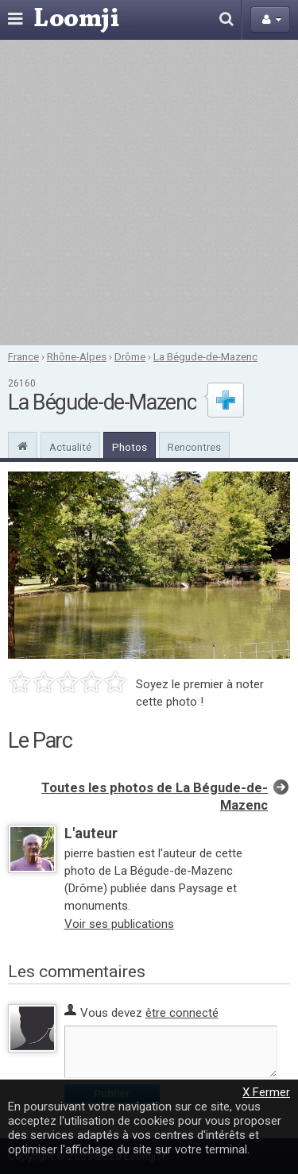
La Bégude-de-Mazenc (205, 356)
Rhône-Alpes (76, 356)
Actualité (70, 447)
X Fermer (266, 1092)
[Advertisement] (149, 192)
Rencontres (194, 447)
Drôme (129, 356)
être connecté (182, 1013)
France (23, 356)
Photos (129, 447)
